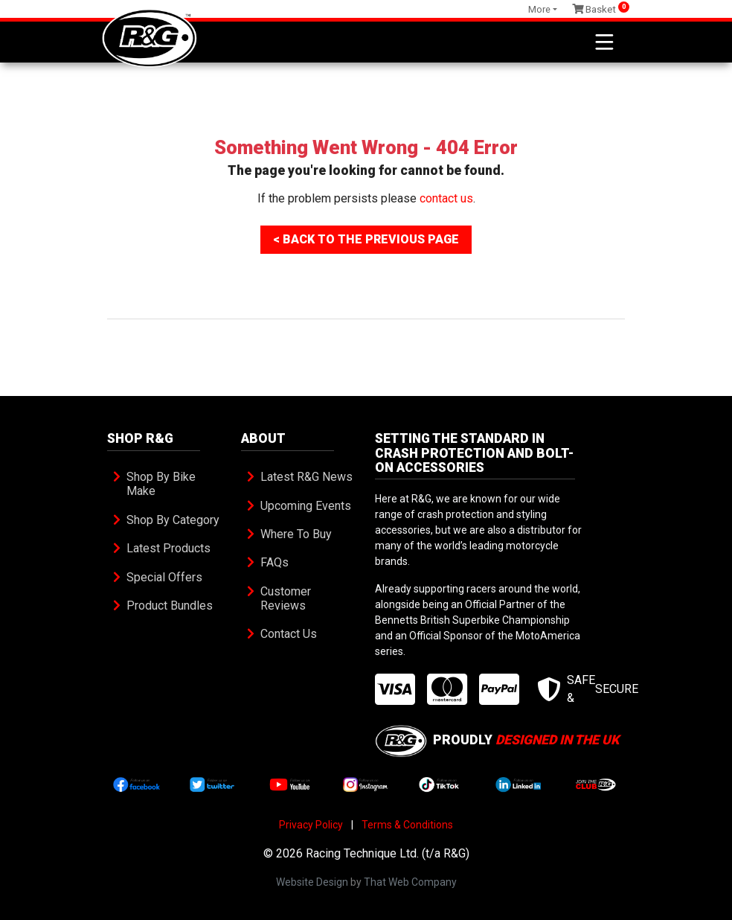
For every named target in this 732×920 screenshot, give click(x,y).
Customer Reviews (287, 598)
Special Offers (164, 577)
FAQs (274, 562)
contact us (446, 198)
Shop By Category (172, 520)
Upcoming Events (305, 506)
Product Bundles (169, 605)
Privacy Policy (311, 825)
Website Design (312, 882)
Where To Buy (296, 534)
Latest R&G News (306, 477)
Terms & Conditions (407, 825)
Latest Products (168, 548)
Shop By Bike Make (162, 484)
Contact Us (288, 634)
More (539, 9)
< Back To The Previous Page (366, 239)
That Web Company (410, 882)
